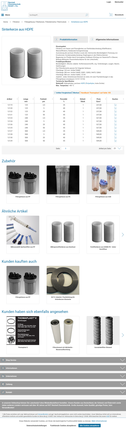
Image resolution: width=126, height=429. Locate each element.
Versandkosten (43, 414)
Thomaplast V (23, 347)
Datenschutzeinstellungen (37, 426)
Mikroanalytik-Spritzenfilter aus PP (23, 247)
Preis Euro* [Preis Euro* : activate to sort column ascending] (98, 100)
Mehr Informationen (99, 421)
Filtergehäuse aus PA (63, 197)
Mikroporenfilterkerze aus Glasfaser (63, 247)
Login (109, 2)
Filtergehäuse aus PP (22, 197)
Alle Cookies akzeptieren (89, 426)
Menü (5, 14)
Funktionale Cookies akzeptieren (63, 426)
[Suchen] (87, 15)
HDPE (83, 83)
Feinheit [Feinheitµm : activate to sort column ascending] (43, 100)
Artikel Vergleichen (62, 93)
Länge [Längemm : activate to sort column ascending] (25, 100)
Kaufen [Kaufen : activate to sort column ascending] (115, 99)
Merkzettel (119, 2)
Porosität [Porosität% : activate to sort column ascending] (63, 100)
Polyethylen (90, 83)
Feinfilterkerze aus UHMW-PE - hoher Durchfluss (103, 248)
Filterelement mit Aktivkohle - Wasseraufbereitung (63, 348)
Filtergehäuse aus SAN (103, 197)
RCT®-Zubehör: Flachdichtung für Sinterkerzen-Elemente (63, 298)
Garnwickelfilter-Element (103, 347)
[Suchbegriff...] (59, 15)
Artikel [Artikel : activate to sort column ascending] (9, 99)
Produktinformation (66, 39)
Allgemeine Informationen (105, 39)
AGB (107, 416)
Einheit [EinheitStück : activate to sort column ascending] (82, 100)
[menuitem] (109, 2)
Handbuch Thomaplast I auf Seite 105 (95, 93)
